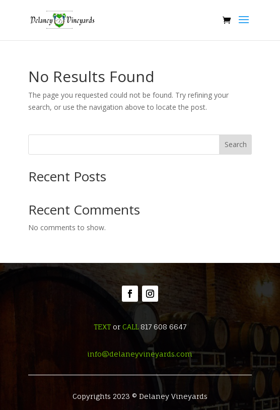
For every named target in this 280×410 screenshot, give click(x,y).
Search (236, 144)
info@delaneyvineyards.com (139, 354)
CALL (130, 326)
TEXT (102, 326)
